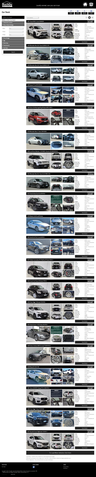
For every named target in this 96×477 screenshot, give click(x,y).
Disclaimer (65, 468)
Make (4, 28)
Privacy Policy (66, 466)
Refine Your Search (7, 17)
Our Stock (3, 466)
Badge (4, 34)
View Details (84, 42)
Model (4, 31)
